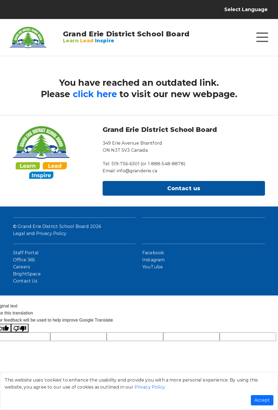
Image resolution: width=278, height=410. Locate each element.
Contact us (184, 188)
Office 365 (24, 259)
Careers (21, 266)
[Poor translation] (20, 328)
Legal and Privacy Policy (40, 233)
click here (95, 94)
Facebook (153, 252)
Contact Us (25, 281)
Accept (262, 400)
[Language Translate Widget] (251, 9)
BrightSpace (27, 273)
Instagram (153, 259)
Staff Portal (26, 252)
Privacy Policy (150, 387)
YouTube (152, 266)
